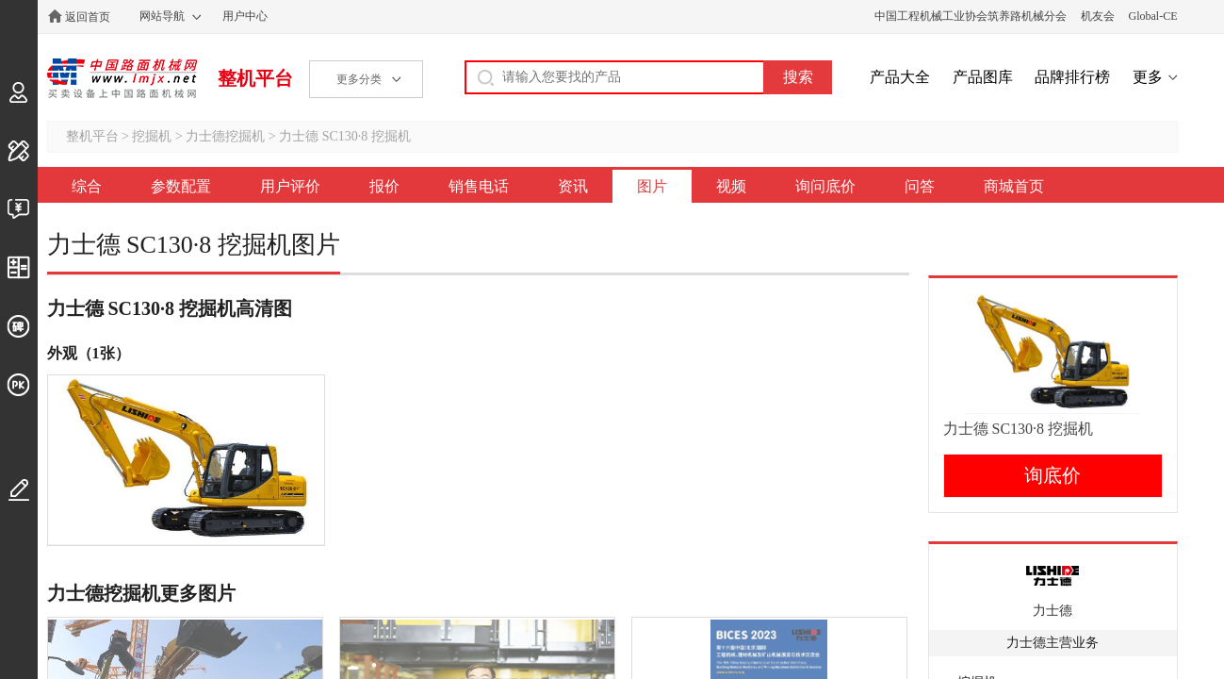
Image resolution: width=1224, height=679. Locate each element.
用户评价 (290, 186)
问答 (920, 186)
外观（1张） (88, 353)
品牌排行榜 (1072, 77)
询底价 (1052, 475)
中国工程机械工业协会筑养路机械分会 (970, 16)
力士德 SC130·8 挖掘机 (345, 136)
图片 (652, 186)
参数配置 (181, 186)
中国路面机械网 (122, 78)
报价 (384, 186)
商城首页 (1014, 186)
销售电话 (479, 186)
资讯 (573, 186)
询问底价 (825, 186)
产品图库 (983, 77)
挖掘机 (151, 136)
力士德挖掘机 (225, 136)
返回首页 (87, 17)
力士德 (1052, 611)
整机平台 (255, 78)
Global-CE (1153, 16)
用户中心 (245, 16)
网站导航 (162, 16)
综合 (87, 186)
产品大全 (900, 77)
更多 (1148, 77)
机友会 (1098, 16)
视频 (731, 186)
